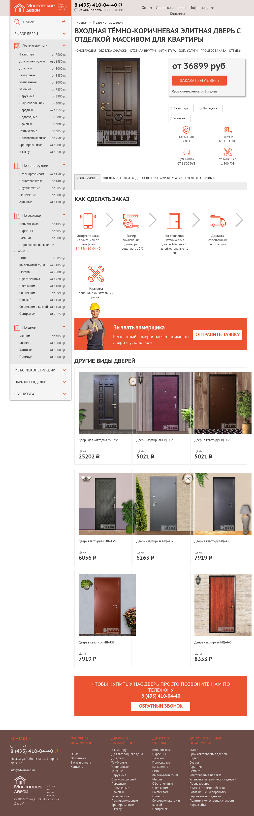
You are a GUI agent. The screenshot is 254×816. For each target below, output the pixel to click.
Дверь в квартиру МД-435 (212, 440)
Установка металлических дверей (213, 779)
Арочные (25, 202)
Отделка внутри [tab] (145, 178)
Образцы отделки (30, 382)
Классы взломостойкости (207, 788)
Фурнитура (24, 394)
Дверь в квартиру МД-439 (97, 642)
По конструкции (35, 165)
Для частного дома (32, 61)
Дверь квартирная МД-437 (154, 541)
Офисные (26, 124)
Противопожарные (32, 138)
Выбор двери (26, 33)
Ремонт (195, 771)
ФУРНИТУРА (167, 50)
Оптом (147, 7)
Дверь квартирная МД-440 (212, 642)
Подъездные (28, 117)
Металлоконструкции (34, 370)
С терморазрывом (31, 174)
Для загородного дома (127, 754)
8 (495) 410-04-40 (87, 248)
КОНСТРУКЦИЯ (85, 50)
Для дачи (25, 68)
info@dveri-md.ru (22, 770)
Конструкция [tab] (87, 178)
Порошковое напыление (36, 245)
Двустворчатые (29, 188)
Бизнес (24, 343)
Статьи (194, 750)
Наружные (26, 96)
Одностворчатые (31, 181)
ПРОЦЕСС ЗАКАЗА (213, 50)
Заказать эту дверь (199, 80)
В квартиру (26, 54)
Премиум (25, 357)
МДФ (23, 258)
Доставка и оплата (171, 7)
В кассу (24, 152)
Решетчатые (27, 195)
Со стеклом (27, 293)
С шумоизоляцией (31, 103)
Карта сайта (198, 805)
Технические (28, 131)
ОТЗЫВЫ (235, 50)
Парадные (26, 110)
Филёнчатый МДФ (32, 265)
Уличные (25, 89)
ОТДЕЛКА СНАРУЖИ (113, 50)
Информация (202, 7)
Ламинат (25, 238)
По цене (29, 327)
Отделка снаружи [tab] (115, 178)
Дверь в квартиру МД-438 (212, 541)
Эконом (24, 336)
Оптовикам (78, 758)
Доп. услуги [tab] (188, 178)
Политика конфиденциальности (212, 800)
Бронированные (30, 145)
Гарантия (196, 767)
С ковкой (25, 300)
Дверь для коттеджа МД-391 (99, 440)
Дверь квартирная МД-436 (97, 541)
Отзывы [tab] (207, 178)
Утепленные (28, 82)
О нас (74, 754)
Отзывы (195, 762)
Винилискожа (28, 224)
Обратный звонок (161, 706)
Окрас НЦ (26, 231)
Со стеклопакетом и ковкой (166, 802)
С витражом (27, 314)
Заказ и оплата (81, 762)
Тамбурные (27, 75)
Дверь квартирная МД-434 (154, 440)
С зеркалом (27, 286)
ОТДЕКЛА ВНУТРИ (143, 50)
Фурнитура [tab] (168, 178)
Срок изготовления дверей (208, 754)
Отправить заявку (217, 334)
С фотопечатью (29, 279)
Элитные (25, 350)
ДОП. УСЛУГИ (188, 50)
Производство (199, 783)
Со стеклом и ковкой (33, 307)
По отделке (31, 215)
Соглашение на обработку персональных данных (208, 794)
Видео (194, 758)
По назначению (34, 46)
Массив (24, 272)
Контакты (177, 13)
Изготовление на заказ (206, 775)
